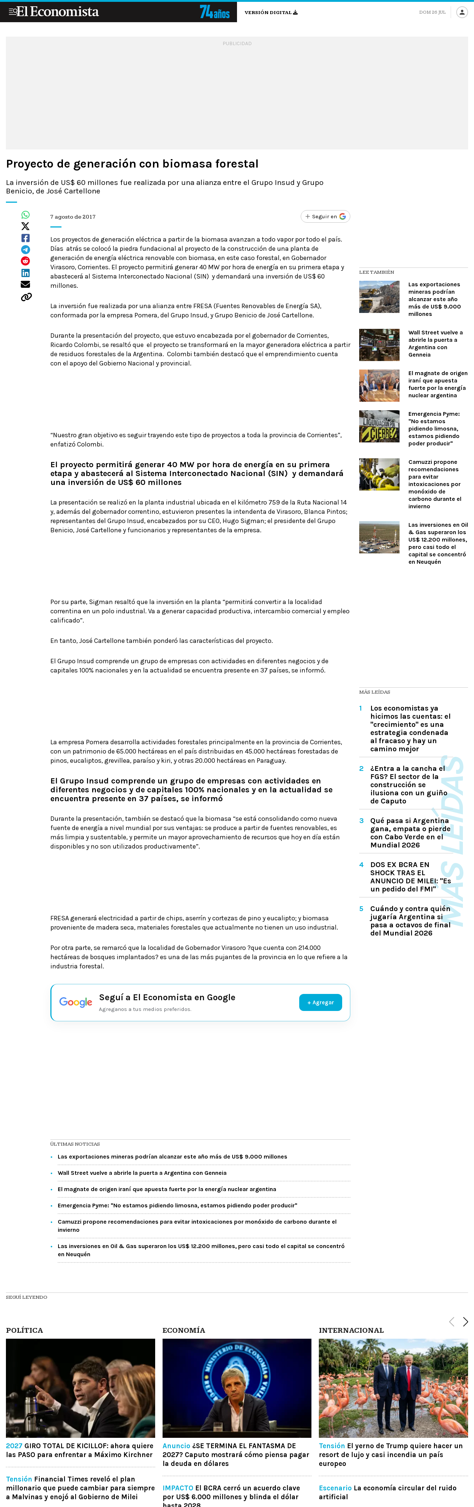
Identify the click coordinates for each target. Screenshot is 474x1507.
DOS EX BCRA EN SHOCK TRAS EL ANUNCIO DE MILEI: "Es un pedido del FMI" (410, 876)
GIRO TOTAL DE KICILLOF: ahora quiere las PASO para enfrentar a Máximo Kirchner (79, 1452)
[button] (465, 1324)
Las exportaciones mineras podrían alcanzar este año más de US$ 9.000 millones (172, 1158)
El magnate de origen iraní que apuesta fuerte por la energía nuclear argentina (167, 1191)
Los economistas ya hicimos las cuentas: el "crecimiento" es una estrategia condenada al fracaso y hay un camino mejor (410, 728)
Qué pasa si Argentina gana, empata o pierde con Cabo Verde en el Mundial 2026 (410, 832)
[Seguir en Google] (323, 217)
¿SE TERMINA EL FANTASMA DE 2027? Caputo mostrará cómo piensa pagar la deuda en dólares (236, 1457)
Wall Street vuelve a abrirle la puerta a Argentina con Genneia (142, 1175)
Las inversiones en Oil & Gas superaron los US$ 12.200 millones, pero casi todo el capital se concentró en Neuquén (201, 1252)
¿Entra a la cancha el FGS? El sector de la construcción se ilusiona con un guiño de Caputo (408, 784)
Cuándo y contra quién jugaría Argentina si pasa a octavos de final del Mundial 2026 (410, 920)
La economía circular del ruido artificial (388, 1494)
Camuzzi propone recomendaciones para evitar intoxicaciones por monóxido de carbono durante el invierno (197, 1227)
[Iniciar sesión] (462, 12)
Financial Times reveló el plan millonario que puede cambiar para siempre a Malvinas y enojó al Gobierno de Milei (80, 1490)
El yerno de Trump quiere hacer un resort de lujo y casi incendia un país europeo (391, 1457)
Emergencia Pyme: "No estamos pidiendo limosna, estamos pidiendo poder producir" (177, 1207)
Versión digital (271, 13)
